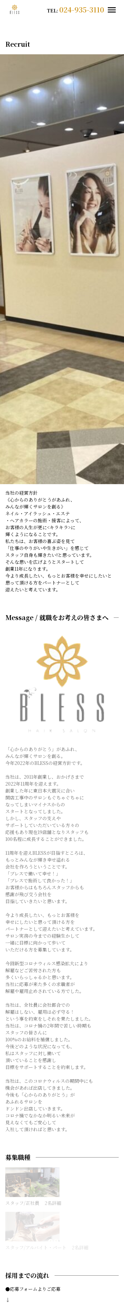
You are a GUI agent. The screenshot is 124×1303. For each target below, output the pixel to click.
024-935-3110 (81, 9)
